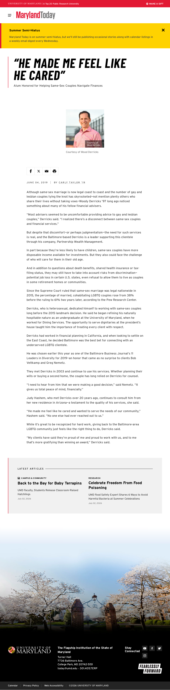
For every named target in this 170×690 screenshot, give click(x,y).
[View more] (34, 478)
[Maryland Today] (35, 15)
